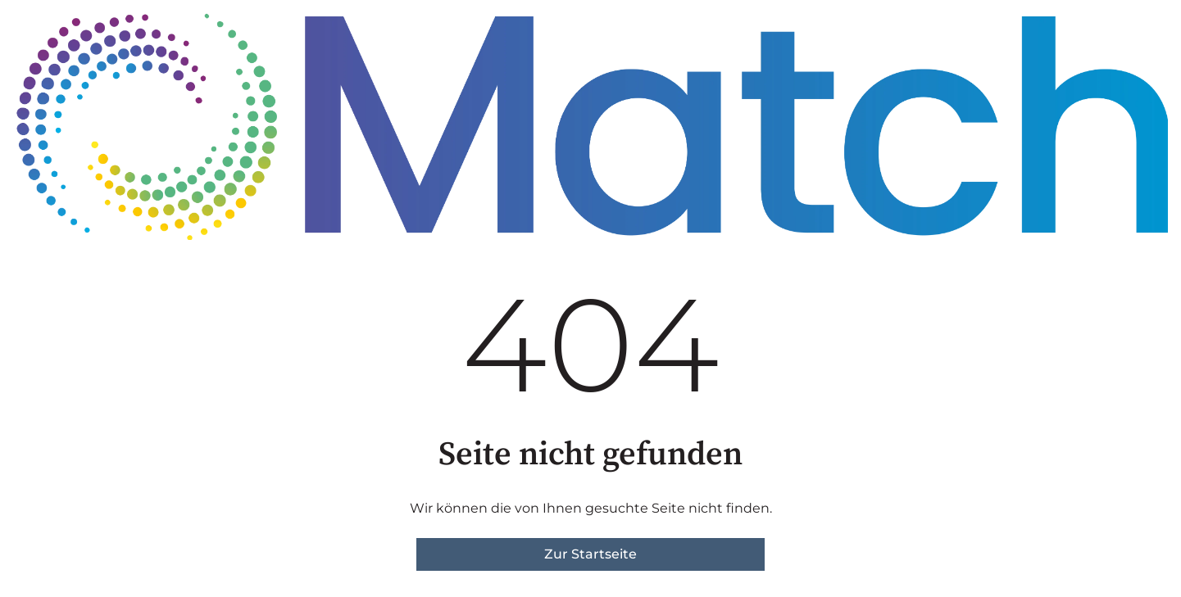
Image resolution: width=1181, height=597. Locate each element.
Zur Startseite (590, 554)
